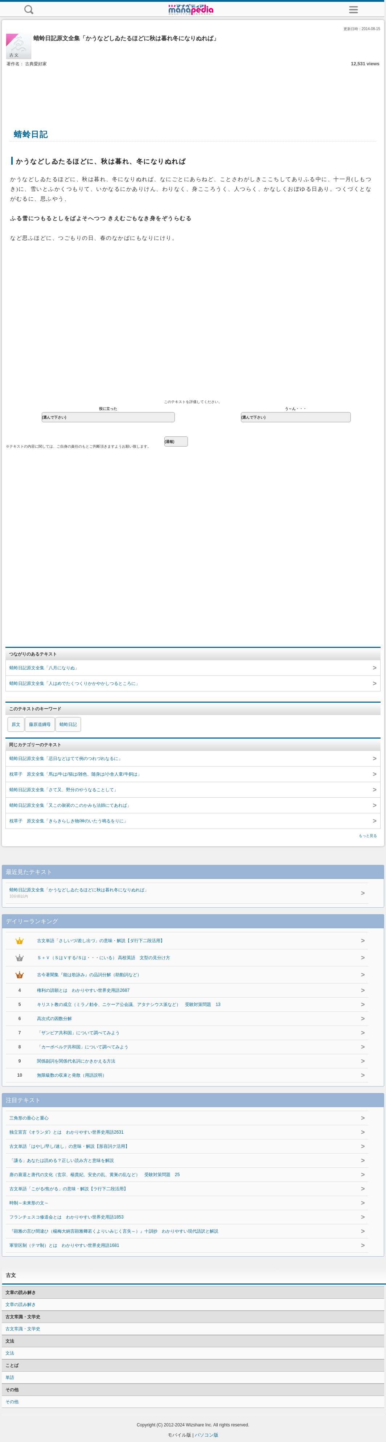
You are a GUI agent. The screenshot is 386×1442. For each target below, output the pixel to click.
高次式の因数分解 (54, 1018)
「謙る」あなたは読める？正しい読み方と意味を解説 (61, 1160)
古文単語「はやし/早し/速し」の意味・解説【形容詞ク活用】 (69, 1146)
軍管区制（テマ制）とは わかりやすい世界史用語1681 (64, 1245)
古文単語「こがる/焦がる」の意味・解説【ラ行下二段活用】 (68, 1188)
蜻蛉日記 (68, 724)
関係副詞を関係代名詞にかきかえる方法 (76, 1061)
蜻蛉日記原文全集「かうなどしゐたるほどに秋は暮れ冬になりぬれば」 (174, 893)
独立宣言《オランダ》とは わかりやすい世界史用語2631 (66, 1132)
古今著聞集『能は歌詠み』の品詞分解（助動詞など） (89, 974)
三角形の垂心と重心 (29, 1118)
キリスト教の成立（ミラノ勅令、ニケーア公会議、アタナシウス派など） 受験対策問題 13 (128, 1004)
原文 (16, 724)
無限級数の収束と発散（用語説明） (72, 1075)
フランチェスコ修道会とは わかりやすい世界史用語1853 (66, 1217)
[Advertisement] (193, 90)
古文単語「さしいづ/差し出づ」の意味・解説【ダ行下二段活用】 (100, 940)
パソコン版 (206, 1435)
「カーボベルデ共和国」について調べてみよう (82, 1046)
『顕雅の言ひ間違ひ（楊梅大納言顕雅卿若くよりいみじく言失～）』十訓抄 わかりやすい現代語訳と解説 (113, 1231)
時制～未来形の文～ (29, 1202)
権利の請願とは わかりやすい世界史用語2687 (83, 990)
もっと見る (368, 836)
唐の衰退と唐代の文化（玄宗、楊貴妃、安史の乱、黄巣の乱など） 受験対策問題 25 (94, 1174)
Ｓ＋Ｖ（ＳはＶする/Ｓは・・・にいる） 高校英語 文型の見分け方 (103, 957)
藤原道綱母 (40, 724)
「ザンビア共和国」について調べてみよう (78, 1032)
